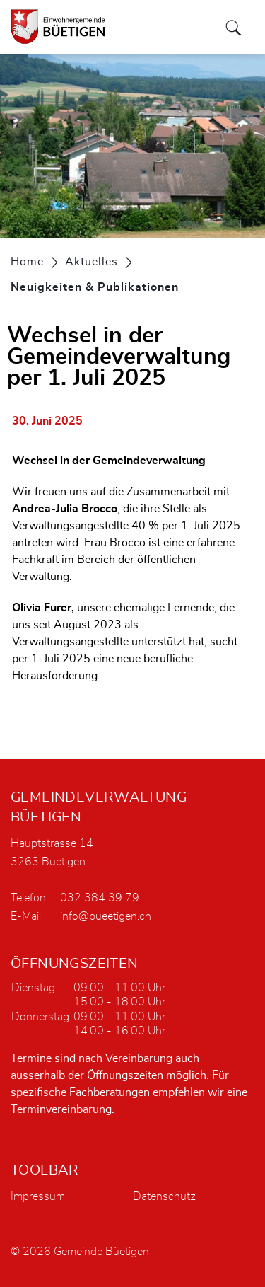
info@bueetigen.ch (105, 916)
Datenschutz (164, 1196)
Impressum (38, 1196)
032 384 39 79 (99, 898)
